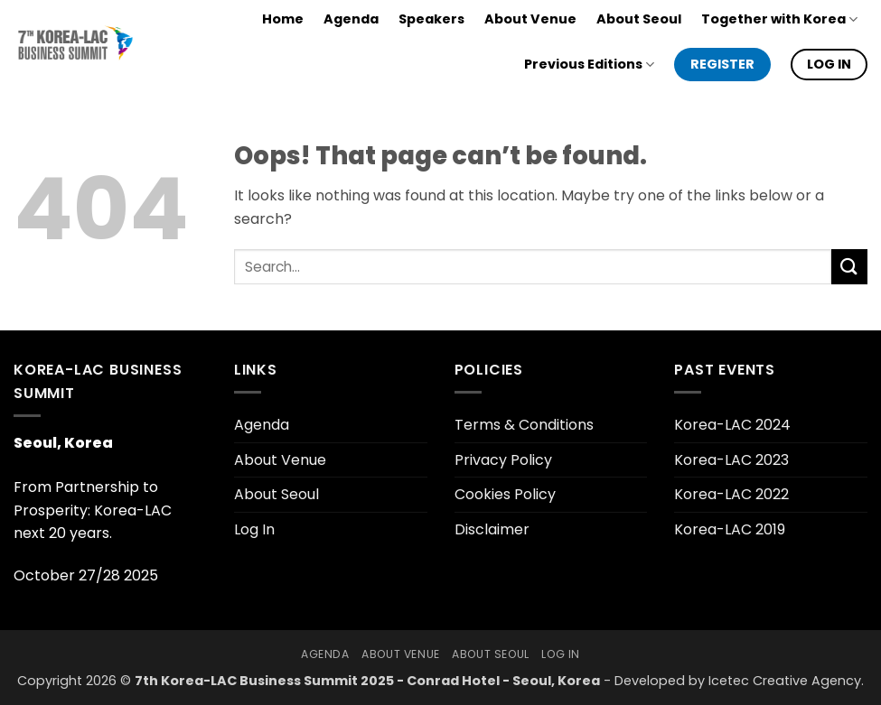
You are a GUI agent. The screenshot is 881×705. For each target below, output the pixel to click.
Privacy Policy (503, 460)
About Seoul (638, 19)
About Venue (530, 19)
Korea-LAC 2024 (732, 424)
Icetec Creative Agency (784, 681)
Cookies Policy (505, 494)
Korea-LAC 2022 (731, 494)
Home (283, 19)
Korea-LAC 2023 (731, 460)
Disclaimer (492, 529)
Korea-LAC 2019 (729, 529)
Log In (254, 529)
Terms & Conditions (524, 424)
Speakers (431, 19)
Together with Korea (779, 19)
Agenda (351, 19)
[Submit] (849, 266)
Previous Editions (589, 64)
